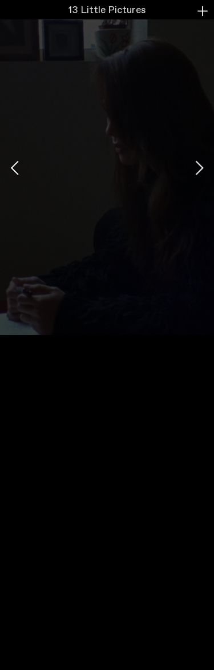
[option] (107, 167)
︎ (202, 11)
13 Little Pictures (107, 10)
